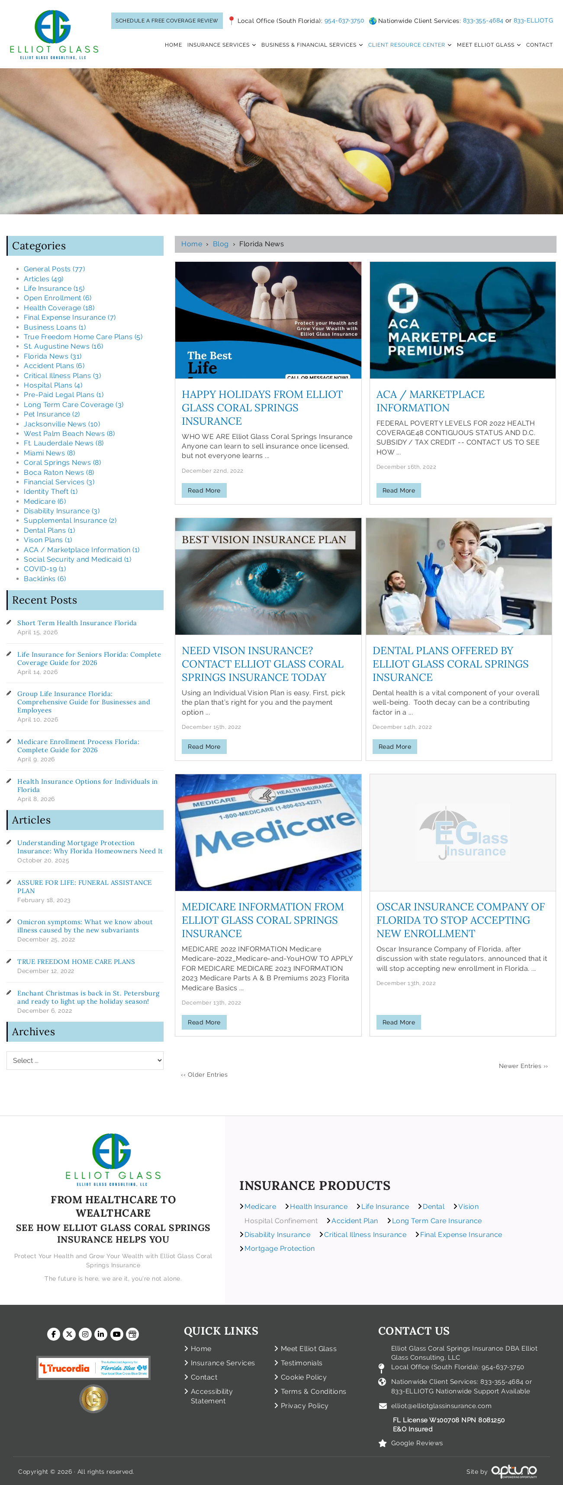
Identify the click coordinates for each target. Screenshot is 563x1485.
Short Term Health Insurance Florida (77, 623)
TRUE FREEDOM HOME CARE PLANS (76, 961)
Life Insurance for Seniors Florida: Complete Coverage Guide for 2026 (89, 658)
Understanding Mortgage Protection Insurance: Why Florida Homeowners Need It (90, 847)
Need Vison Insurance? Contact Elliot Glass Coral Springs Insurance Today (263, 664)
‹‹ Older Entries (204, 1074)
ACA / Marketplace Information (430, 401)
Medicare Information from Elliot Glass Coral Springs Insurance (263, 920)
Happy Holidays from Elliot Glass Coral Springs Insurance (262, 408)
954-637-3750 (345, 20)
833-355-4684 (483, 20)
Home (191, 244)
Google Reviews (417, 1441)
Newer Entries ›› (523, 1065)
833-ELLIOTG (533, 20)
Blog (221, 244)
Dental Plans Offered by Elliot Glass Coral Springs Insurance (451, 664)
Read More (204, 490)
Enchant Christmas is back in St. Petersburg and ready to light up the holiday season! (88, 997)
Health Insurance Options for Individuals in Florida (87, 785)
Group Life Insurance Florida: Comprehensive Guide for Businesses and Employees (83, 702)
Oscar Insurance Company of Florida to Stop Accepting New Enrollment (460, 920)
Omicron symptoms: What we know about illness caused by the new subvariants (85, 926)
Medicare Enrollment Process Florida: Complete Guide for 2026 (78, 746)
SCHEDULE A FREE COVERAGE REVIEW (167, 21)
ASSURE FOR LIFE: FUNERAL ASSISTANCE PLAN (84, 886)
